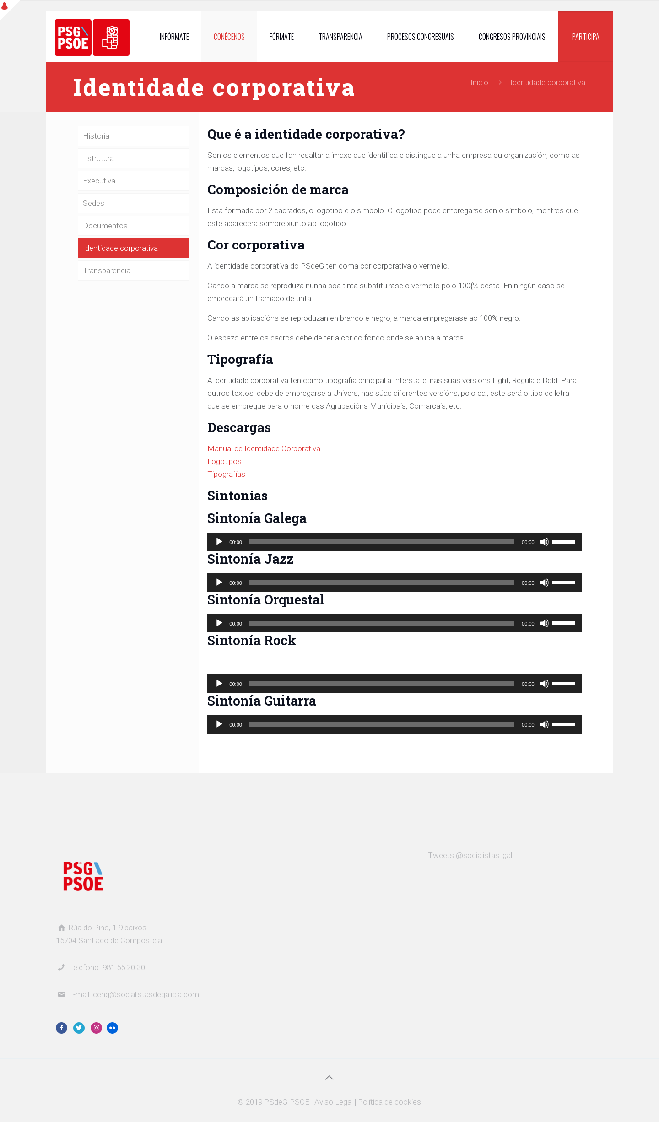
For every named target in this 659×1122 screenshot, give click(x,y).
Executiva (99, 180)
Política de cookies (389, 1101)
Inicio (479, 82)
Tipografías (226, 474)
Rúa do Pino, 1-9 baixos (107, 927)
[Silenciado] (544, 541)
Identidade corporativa (120, 248)
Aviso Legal (333, 1101)
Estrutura (98, 158)
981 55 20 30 (124, 967)
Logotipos (224, 461)
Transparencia (106, 270)
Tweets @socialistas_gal (470, 855)
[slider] (381, 541)
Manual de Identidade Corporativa (263, 448)
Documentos (105, 225)
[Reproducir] (219, 541)
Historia (96, 135)
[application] (394, 542)
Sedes (93, 203)
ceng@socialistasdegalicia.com (146, 994)
